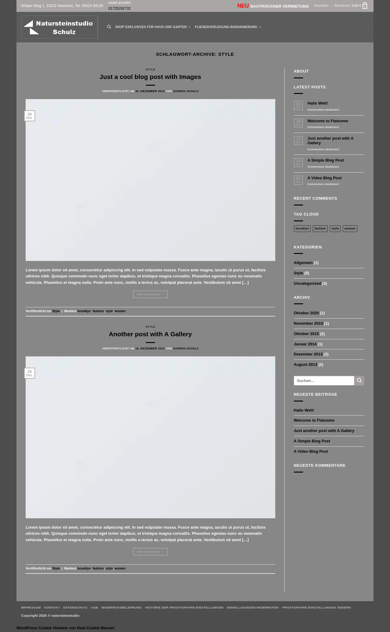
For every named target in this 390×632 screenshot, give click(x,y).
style (109, 311)
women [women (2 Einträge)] (350, 228)
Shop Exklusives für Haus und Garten (152, 27)
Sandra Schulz (186, 91)
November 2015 (308, 323)
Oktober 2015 (306, 333)
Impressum (31, 607)
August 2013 (305, 364)
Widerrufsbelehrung (122, 607)
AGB (94, 607)
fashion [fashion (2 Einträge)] (320, 228)
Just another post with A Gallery (330, 140)
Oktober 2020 (306, 313)
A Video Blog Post (324, 178)
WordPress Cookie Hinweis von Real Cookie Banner (65, 628)
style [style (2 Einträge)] (335, 228)
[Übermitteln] (359, 381)
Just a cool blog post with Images (150, 76)
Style (150, 69)
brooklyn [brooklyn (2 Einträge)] (302, 228)
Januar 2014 (305, 344)
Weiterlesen (150, 294)
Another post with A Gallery (150, 333)
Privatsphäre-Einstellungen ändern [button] (316, 607)
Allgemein (303, 262)
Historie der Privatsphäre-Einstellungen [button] (184, 607)
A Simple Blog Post (325, 160)
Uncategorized (307, 283)
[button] (321, 6)
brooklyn (84, 311)
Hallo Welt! (317, 103)
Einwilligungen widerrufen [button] (253, 607)
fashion (98, 311)
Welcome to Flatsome (327, 121)
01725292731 (119, 8)
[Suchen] (109, 27)
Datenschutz (75, 607)
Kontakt (52, 607)
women (120, 311)
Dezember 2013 (308, 354)
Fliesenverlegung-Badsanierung (228, 27)
